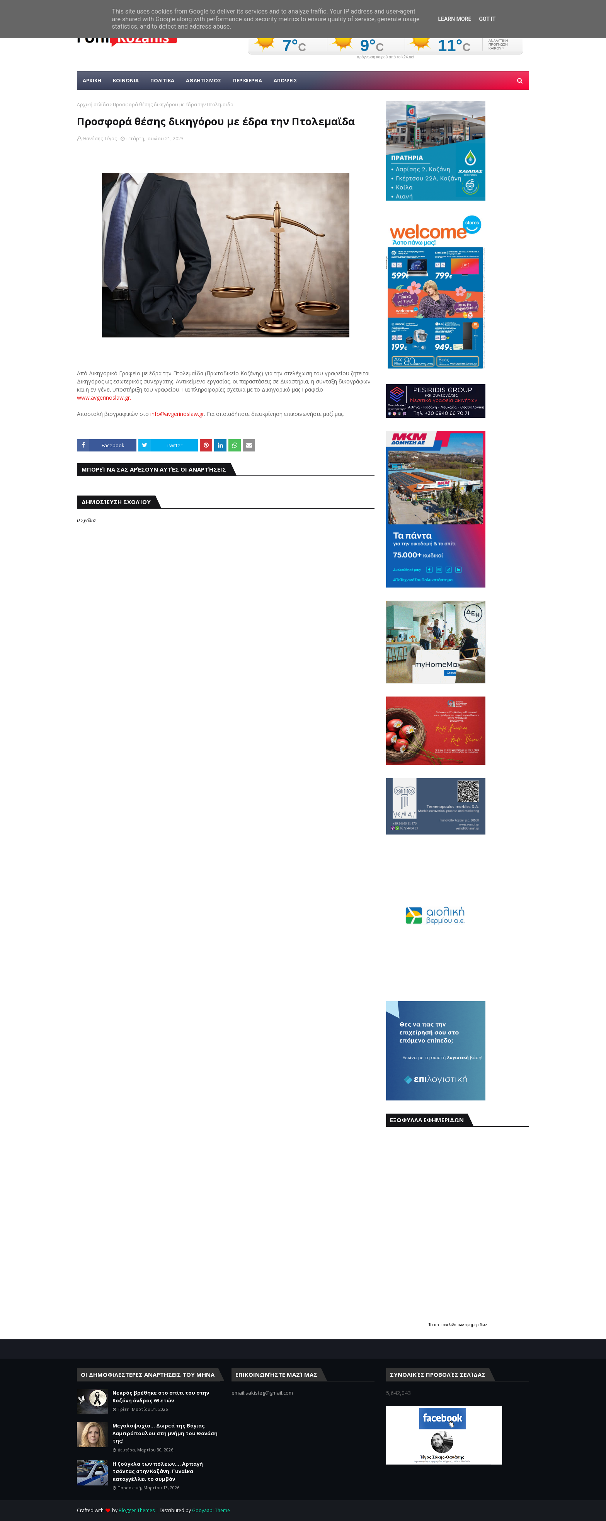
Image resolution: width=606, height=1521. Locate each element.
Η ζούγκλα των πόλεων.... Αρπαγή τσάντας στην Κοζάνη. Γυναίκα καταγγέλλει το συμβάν (157, 1471)
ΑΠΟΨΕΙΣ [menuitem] (285, 80)
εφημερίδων (476, 1324)
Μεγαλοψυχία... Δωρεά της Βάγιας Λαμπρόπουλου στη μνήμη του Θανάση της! (165, 1433)
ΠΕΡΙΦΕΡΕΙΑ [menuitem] (247, 80)
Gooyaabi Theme (211, 1510)
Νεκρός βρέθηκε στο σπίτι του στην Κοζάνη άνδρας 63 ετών (160, 1396)
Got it (487, 19)
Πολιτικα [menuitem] (162, 80)
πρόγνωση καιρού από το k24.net (385, 57)
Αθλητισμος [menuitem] (203, 80)
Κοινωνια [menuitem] (126, 80)
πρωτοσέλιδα (446, 1324)
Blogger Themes (137, 1510)
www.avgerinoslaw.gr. (104, 397)
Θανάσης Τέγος (99, 138)
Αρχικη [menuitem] (92, 80)
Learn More (454, 19)
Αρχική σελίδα (93, 104)
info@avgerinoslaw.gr (177, 413)
